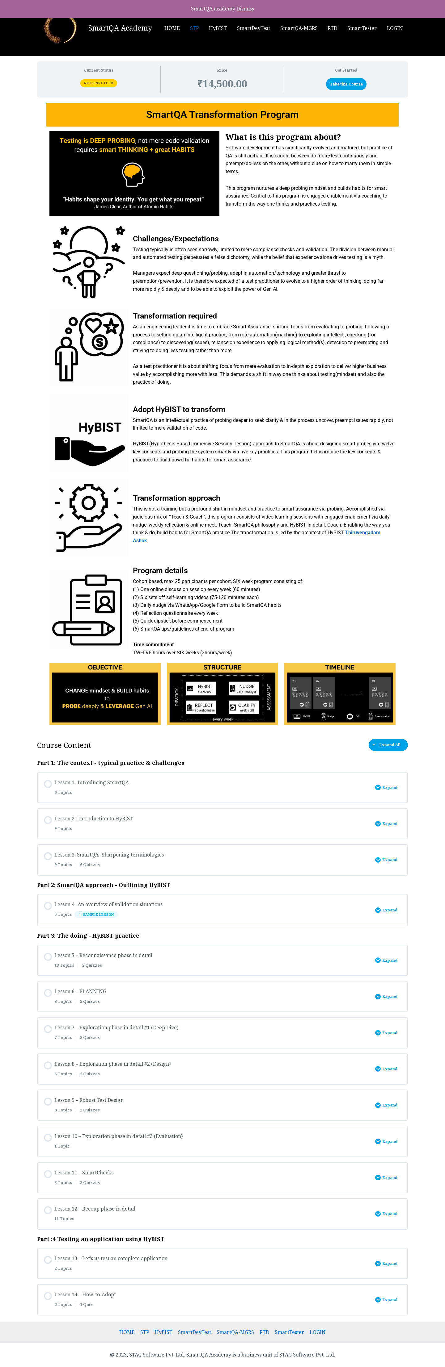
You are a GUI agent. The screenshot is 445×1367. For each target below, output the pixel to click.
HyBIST (219, 28)
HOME (173, 28)
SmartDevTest (254, 28)
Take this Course (346, 84)
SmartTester (362, 28)
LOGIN (395, 28)
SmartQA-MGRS (299, 28)
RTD (333, 28)
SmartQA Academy (120, 28)
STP (195, 28)
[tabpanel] (222, 415)
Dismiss (245, 8)
